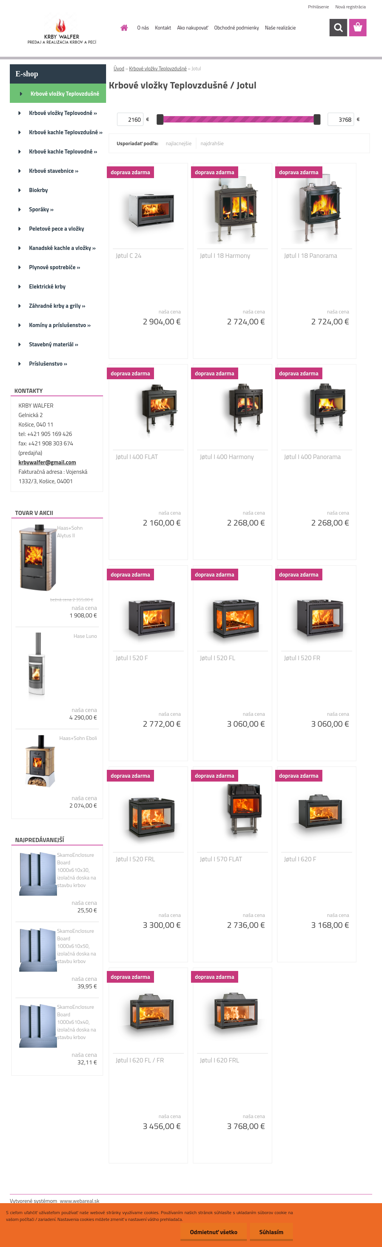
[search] (338, 27)
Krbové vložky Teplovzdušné (158, 68)
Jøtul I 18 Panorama (310, 255)
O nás (143, 27)
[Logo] (62, 28)
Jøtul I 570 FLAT (221, 859)
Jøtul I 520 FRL (135, 859)
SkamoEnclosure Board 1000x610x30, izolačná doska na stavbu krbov (76, 870)
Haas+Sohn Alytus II (70, 531)
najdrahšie (212, 143)
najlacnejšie (178, 143)
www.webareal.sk (80, 1201)
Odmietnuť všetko (213, 1231)
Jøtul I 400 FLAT (137, 457)
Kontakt (163, 27)
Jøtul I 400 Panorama (312, 457)
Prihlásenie (318, 6)
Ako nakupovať (192, 27)
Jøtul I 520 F (132, 658)
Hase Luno (85, 636)
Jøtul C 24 (129, 255)
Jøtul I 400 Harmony (227, 457)
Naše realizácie (280, 27)
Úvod (119, 68)
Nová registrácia (350, 6)
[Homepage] (123, 27)
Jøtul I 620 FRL (219, 1060)
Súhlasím (271, 1231)
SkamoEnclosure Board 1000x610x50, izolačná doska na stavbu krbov (76, 946)
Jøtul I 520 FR (302, 658)
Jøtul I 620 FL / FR (140, 1060)
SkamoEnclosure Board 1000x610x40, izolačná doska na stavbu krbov (76, 1022)
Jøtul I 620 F (300, 859)
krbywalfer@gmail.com (47, 462)
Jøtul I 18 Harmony (225, 255)
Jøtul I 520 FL (218, 658)
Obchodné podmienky (236, 27)
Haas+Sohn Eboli (78, 738)
